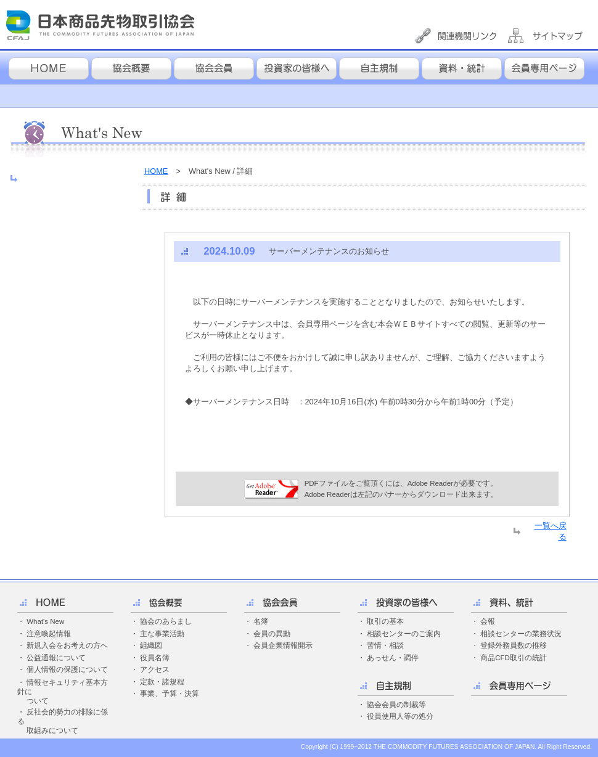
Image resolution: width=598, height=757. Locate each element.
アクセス (155, 669)
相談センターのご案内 (404, 633)
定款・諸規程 (162, 681)
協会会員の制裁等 (396, 704)
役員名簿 (155, 657)
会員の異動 (271, 633)
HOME (156, 171)
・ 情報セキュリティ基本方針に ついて (62, 692)
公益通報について (56, 657)
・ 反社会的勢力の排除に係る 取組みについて (62, 721)
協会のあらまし (166, 621)
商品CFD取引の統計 (513, 657)
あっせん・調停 (393, 657)
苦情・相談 (385, 645)
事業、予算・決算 (169, 693)
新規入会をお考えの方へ (67, 645)
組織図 (151, 645)
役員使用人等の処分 (400, 716)
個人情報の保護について (67, 669)
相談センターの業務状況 (521, 633)
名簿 (260, 621)
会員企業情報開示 (283, 645)
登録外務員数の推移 (513, 645)
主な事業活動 (162, 633)
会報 (487, 621)
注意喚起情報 (49, 633)
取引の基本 (385, 621)
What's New (45, 621)
